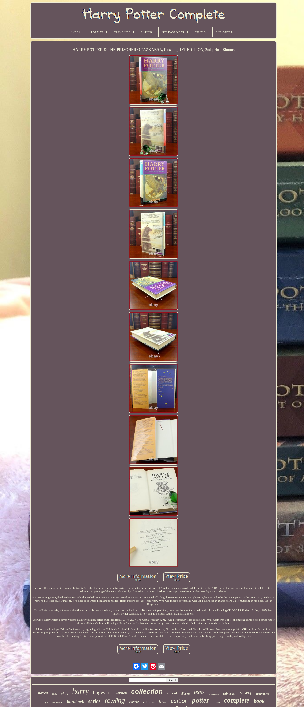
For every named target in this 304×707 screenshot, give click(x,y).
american (57, 702)
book (259, 701)
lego (199, 692)
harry (80, 691)
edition (179, 700)
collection (147, 691)
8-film (216, 702)
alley (54, 693)
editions (149, 702)
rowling (115, 700)
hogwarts (102, 692)
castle (134, 701)
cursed (172, 693)
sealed (45, 703)
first (163, 701)
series (94, 701)
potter (200, 700)
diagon (185, 693)
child (64, 693)
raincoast (229, 693)
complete (237, 700)
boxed (43, 693)
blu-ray (245, 693)
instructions (213, 694)
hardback (75, 701)
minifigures (262, 693)
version (121, 693)
